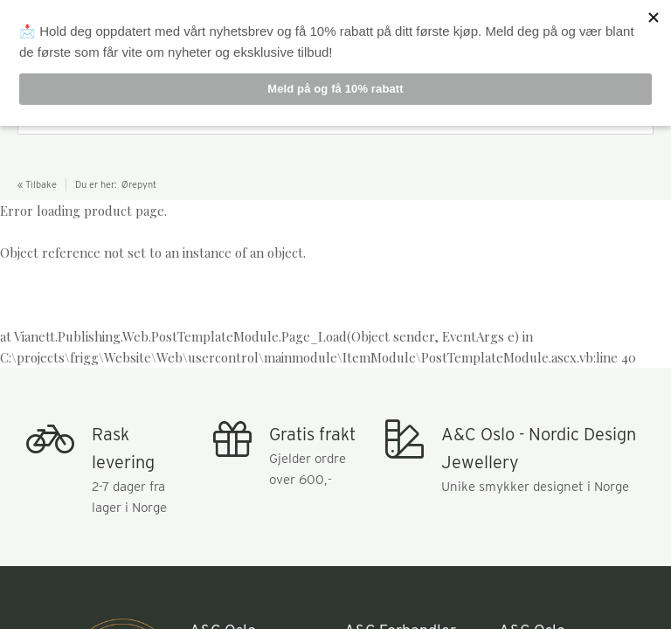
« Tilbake (37, 184)
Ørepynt (138, 184)
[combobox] (335, 117)
